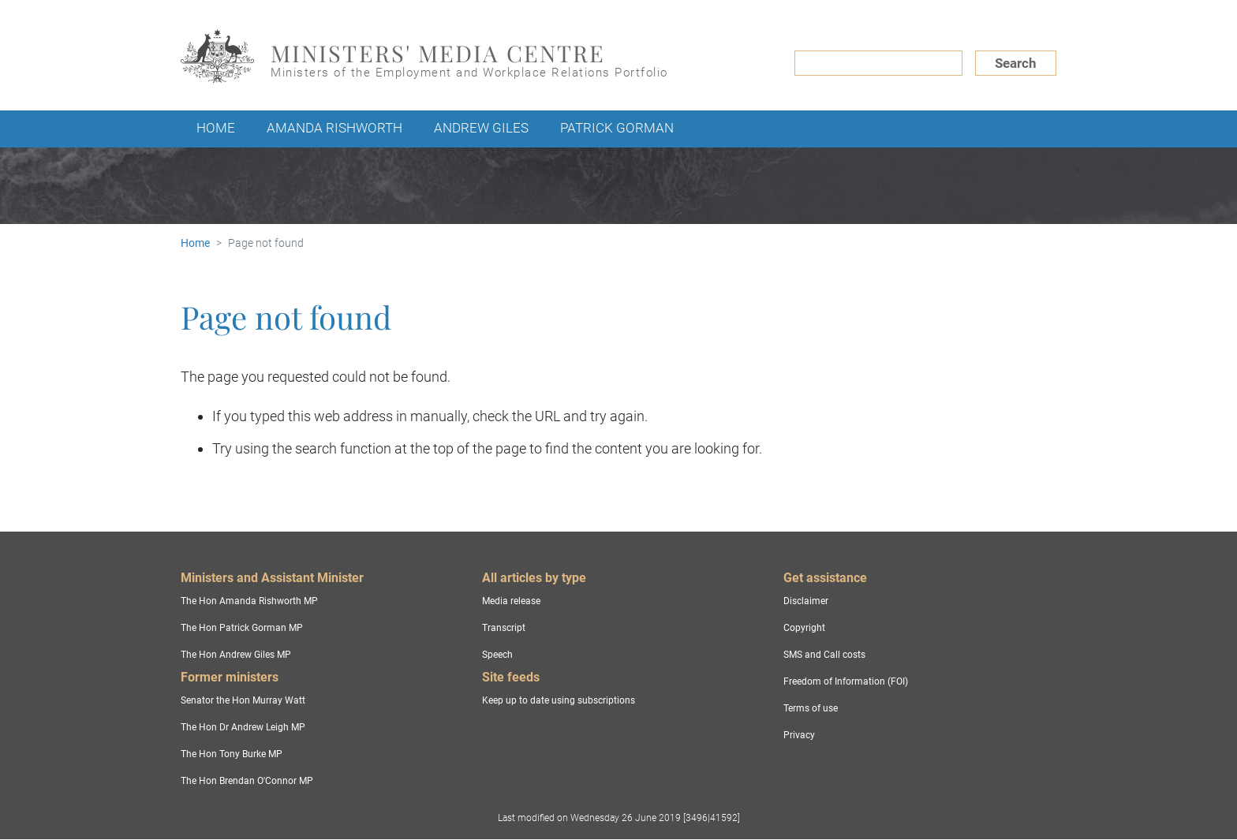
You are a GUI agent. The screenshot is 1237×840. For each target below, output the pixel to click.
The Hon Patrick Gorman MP (242, 627)
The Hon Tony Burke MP (231, 754)
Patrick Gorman (617, 128)
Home (215, 128)
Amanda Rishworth (334, 128)
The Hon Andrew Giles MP (236, 654)
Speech (497, 654)
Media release (511, 601)
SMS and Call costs (824, 654)
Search (1016, 63)
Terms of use (810, 708)
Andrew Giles (481, 128)
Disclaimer (805, 601)
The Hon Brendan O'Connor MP (247, 780)
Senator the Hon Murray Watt (243, 700)
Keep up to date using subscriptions (558, 700)
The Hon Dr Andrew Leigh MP (243, 727)
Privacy (799, 735)
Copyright (804, 627)
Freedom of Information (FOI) (845, 681)
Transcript (503, 627)
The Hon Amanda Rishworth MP (249, 601)
